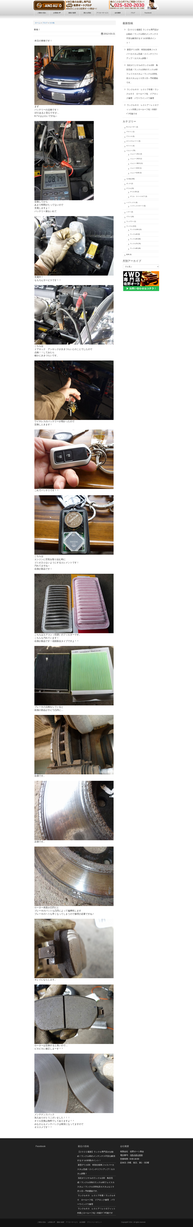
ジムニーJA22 (134, 168)
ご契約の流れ (41, 1222)
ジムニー (129, 150)
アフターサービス (72, 1222)
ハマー (128, 212)
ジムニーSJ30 (134, 173)
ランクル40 (134, 234)
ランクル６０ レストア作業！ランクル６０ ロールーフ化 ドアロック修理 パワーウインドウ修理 (142, 93)
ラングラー (130, 221)
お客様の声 (51, 1222)
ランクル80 (134, 248)
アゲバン (129, 132)
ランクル (129, 226)
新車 (127, 254)
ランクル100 (134, 229)
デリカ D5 (133, 192)
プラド (128, 216)
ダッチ (128, 183)
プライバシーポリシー (94, 1222)
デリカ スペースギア (137, 196)
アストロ (129, 136)
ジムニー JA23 (135, 159)
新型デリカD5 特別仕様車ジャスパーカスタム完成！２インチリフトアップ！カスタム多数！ (142, 54)
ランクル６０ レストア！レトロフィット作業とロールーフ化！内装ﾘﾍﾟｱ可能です (142, 109)
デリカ (128, 188)
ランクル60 (134, 239)
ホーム (37, 23)
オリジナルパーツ (132, 141)
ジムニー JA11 (135, 154)
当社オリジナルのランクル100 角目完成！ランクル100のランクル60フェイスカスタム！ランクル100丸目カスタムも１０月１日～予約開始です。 (142, 74)
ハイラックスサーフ (136, 206)
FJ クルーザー (131, 127)
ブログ (44, 23)
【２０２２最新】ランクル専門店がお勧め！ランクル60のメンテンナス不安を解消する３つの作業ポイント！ (96, 1156)
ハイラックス (130, 202)
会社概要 (82, 1222)
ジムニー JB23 (135, 163)
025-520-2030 (136, 1155)
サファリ (129, 146)
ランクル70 (134, 243)
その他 (51, 23)
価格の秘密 (60, 1222)
